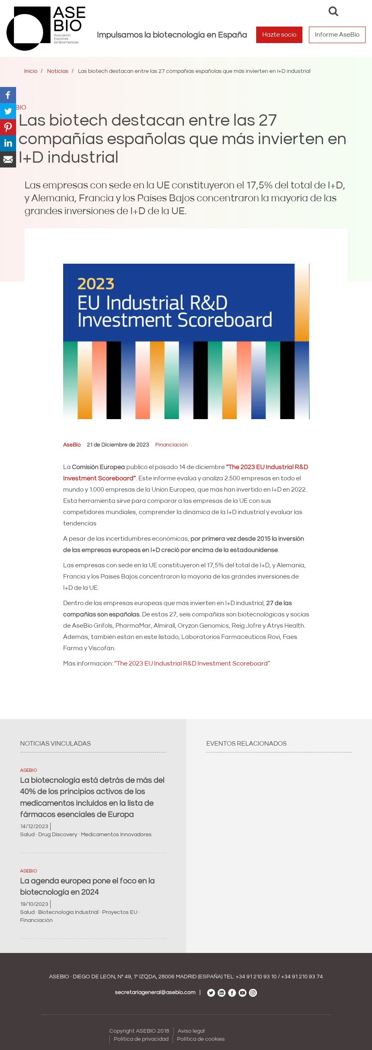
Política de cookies (201, 1039)
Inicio (30, 71)
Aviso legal (191, 1031)
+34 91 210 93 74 (302, 977)
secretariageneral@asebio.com (155, 992)
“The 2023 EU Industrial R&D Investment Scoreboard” (192, 663)
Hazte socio (279, 34)
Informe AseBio (337, 34)
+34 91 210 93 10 (256, 977)
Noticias (57, 71)
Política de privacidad (141, 1039)
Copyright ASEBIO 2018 (139, 1031)
